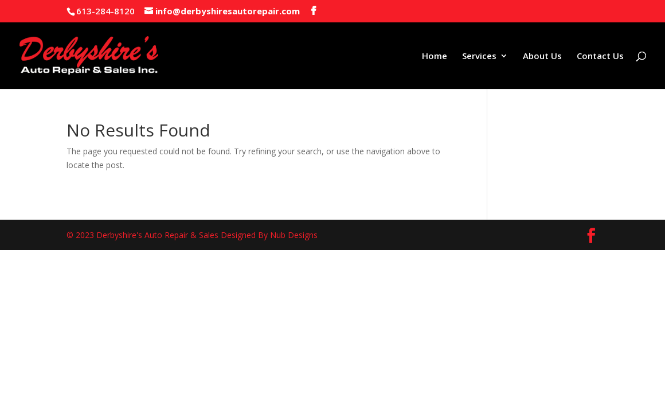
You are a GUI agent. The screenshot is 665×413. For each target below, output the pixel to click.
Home (434, 56)
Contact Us (600, 56)
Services (479, 56)
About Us (542, 56)
